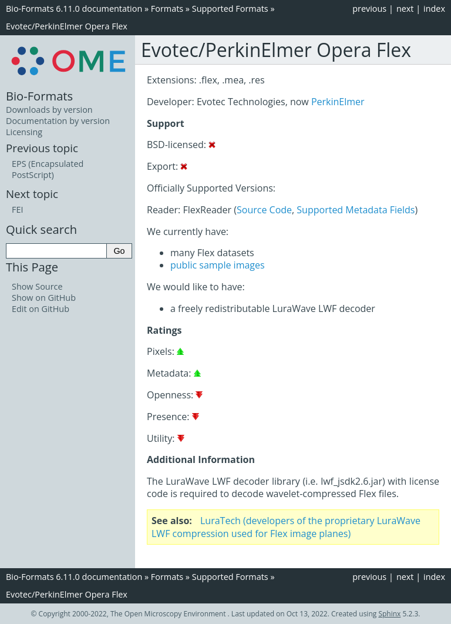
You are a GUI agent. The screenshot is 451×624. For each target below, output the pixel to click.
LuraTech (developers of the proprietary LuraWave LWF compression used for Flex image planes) (286, 527)
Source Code (264, 209)
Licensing (24, 131)
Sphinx (389, 614)
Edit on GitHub (40, 308)
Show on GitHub (44, 297)
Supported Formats (230, 8)
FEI (17, 209)
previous (369, 8)
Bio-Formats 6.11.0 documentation (74, 8)
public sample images (217, 265)
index (434, 8)
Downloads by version (49, 109)
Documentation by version (58, 120)
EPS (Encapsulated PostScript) (47, 169)
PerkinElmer (338, 101)
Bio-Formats (39, 96)
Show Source (37, 286)
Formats (167, 8)
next (405, 8)
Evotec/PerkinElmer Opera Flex (66, 26)
